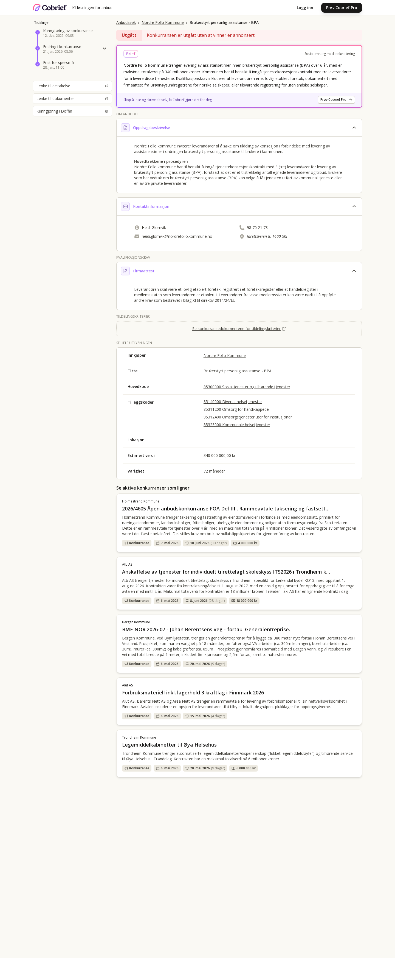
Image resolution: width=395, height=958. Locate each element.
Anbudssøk (126, 22)
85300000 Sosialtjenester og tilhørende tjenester (247, 386)
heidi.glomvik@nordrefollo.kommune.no (177, 236)
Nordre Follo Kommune (163, 22)
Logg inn (305, 7)
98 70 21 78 (257, 227)
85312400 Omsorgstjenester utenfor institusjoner (248, 417)
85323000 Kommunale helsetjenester (237, 424)
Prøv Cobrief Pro (341, 7)
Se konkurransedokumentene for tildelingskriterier (239, 328)
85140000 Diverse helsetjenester (233, 401)
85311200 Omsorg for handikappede (236, 409)
